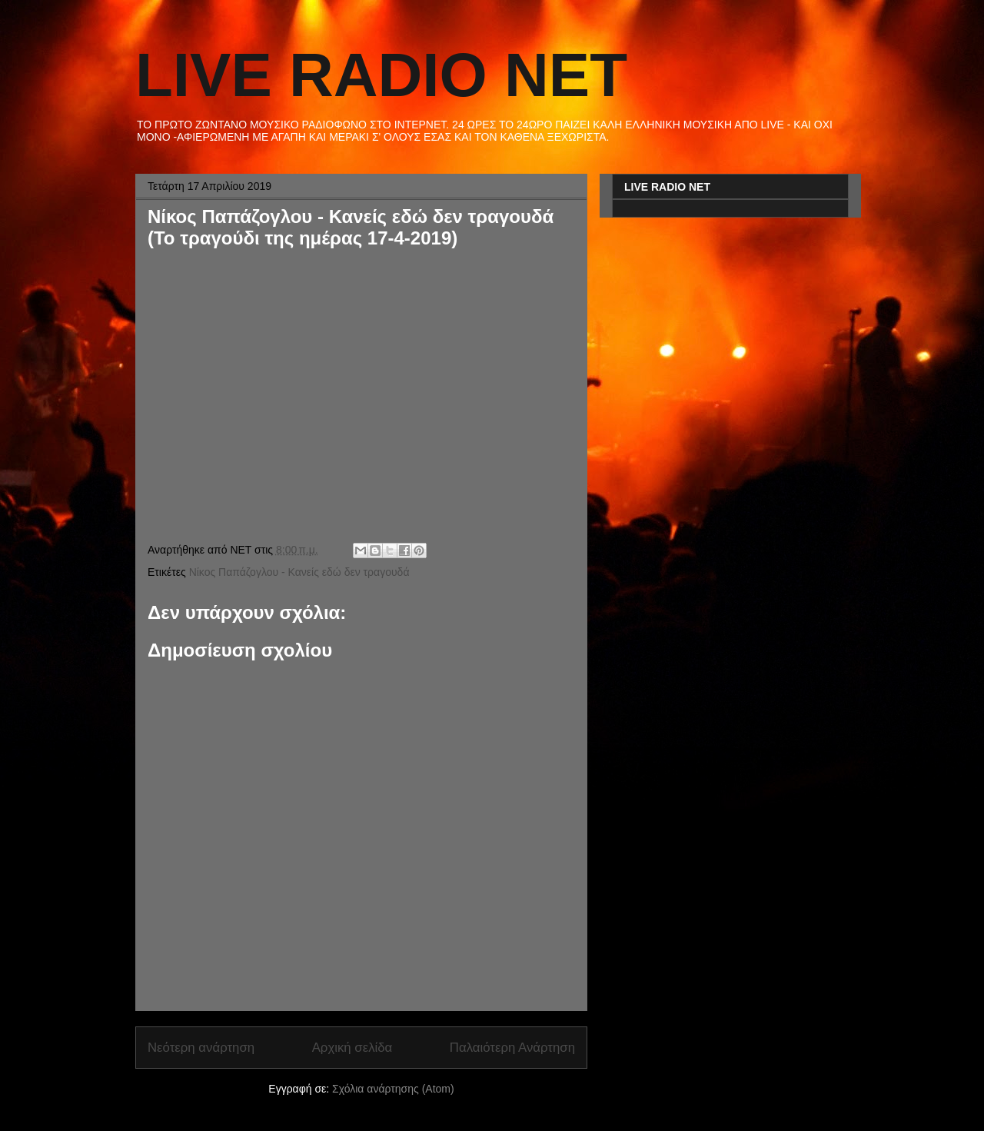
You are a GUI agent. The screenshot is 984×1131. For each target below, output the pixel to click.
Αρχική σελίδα (352, 1047)
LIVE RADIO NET (381, 75)
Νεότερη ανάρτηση (201, 1047)
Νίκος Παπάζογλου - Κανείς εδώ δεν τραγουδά (299, 572)
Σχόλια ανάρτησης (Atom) (393, 1089)
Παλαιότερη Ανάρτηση (512, 1047)
